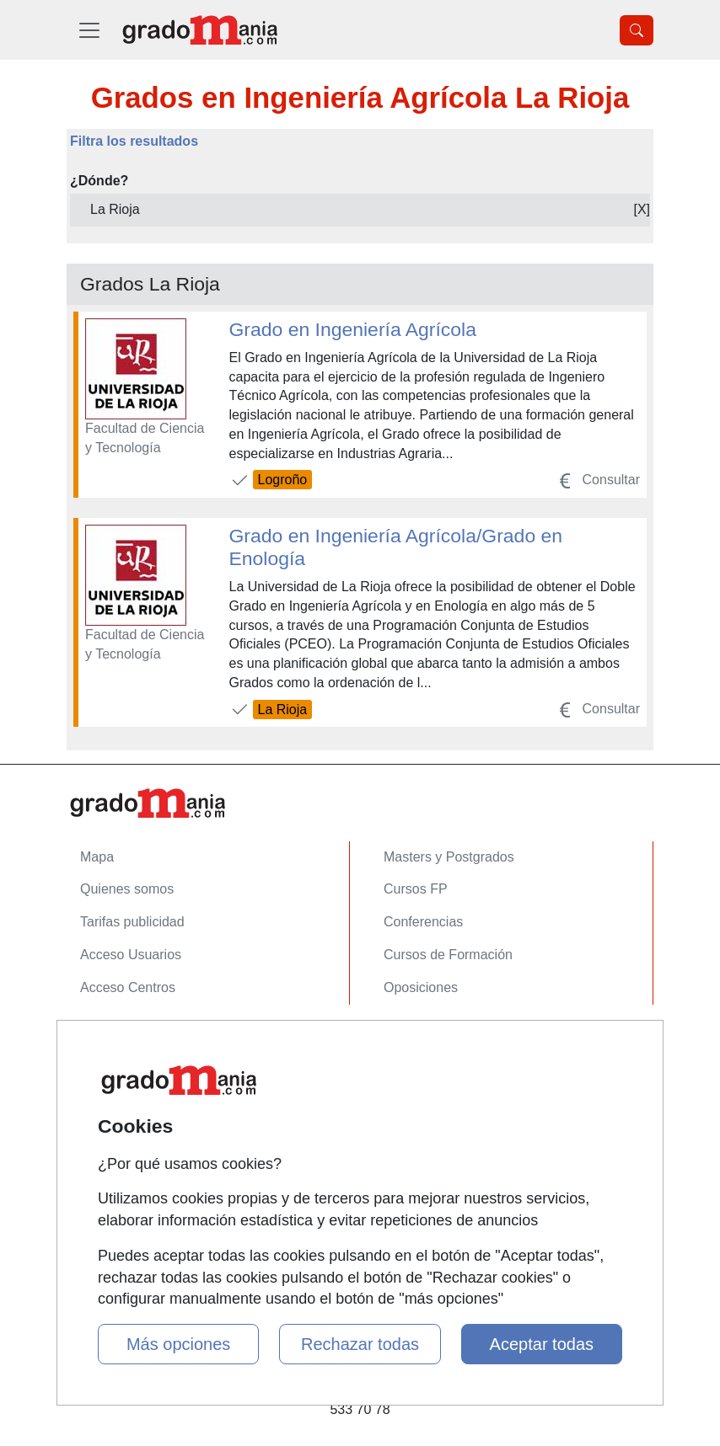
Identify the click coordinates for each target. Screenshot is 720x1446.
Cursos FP (416, 889)
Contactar (109, 1039)
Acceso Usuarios (130, 954)
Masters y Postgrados (449, 857)
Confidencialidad (130, 1072)
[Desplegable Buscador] (636, 30)
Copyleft (105, 1137)
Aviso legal (112, 1104)
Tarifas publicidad (132, 922)
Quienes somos (127, 889)
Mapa (97, 857)
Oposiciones (421, 987)
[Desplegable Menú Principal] (89, 30)
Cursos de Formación (448, 954)
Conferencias (423, 922)
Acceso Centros (127, 987)
